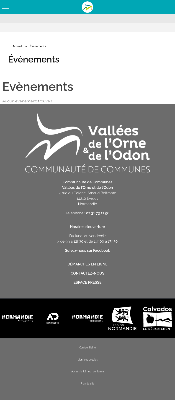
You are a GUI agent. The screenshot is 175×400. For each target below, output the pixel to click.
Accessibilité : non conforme (87, 371)
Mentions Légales (87, 359)
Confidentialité (87, 347)
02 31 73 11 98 (97, 213)
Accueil (17, 46)
